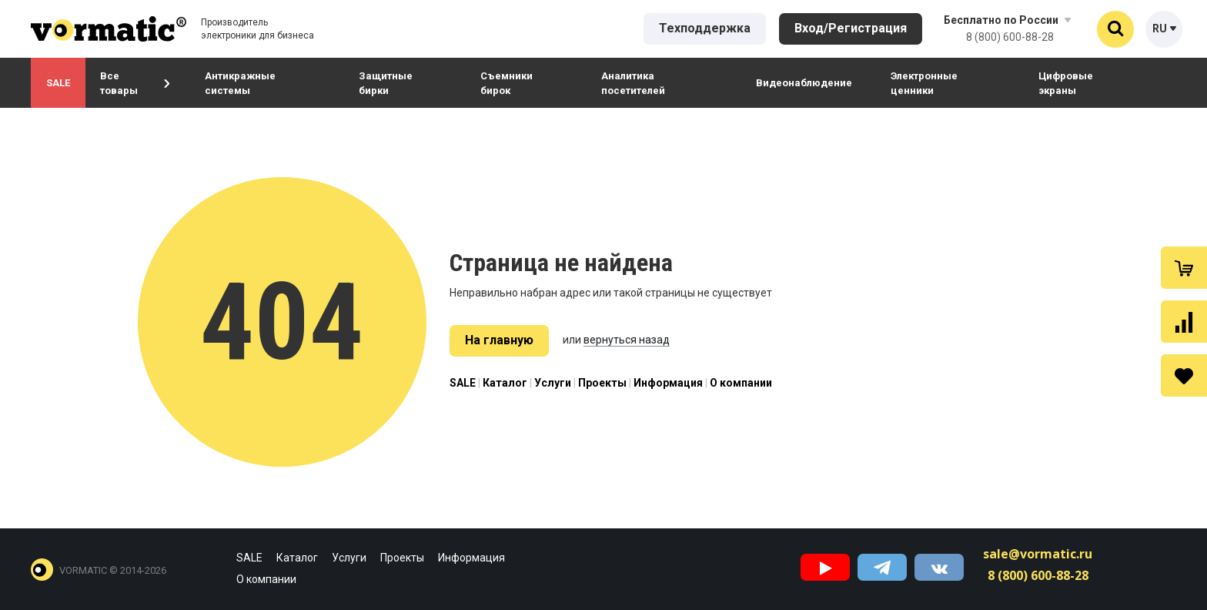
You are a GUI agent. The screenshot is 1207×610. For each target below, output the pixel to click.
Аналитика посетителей (633, 83)
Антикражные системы (240, 83)
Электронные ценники (924, 83)
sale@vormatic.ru (1037, 553)
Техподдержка (705, 28)
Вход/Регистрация (850, 28)
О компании (741, 383)
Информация (668, 383)
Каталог (505, 383)
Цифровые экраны (1065, 83)
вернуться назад (626, 339)
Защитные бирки (386, 83)
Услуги (552, 383)
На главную (499, 340)
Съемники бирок (506, 83)
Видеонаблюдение (804, 83)
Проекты (602, 383)
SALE (58, 83)
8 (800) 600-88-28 (1010, 37)
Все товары (134, 83)
